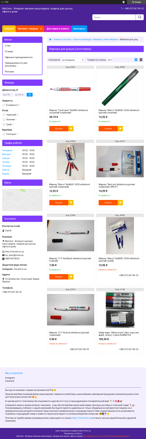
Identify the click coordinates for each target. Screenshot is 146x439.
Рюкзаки (9, 71)
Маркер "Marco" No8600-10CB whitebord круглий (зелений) (119, 111)
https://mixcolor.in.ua (81, 418)
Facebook (9, 381)
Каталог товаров (28, 28)
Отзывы (9, 51)
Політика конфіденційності (118, 436)
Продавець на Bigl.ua (73, 433)
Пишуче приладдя (82, 39)
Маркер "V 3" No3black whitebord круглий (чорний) (70, 259)
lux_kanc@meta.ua (14, 255)
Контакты (79, 28)
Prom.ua (87, 431)
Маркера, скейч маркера (106, 39)
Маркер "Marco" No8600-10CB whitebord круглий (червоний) (69, 185)
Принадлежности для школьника (16, 64)
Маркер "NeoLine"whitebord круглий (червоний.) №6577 (117, 185)
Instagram (10, 378)
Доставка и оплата (58, 28)
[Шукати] (140, 17)
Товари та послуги (62, 39)
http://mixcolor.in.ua (14, 251)
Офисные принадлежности (18, 57)
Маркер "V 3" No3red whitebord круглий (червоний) (69, 333)
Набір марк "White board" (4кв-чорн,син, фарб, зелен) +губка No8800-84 (119, 333)
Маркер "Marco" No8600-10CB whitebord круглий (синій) (119, 259)
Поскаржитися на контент (94, 436)
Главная (9, 28)
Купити (58, 128)
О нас (8, 45)
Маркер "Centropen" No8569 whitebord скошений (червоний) (68, 111)
